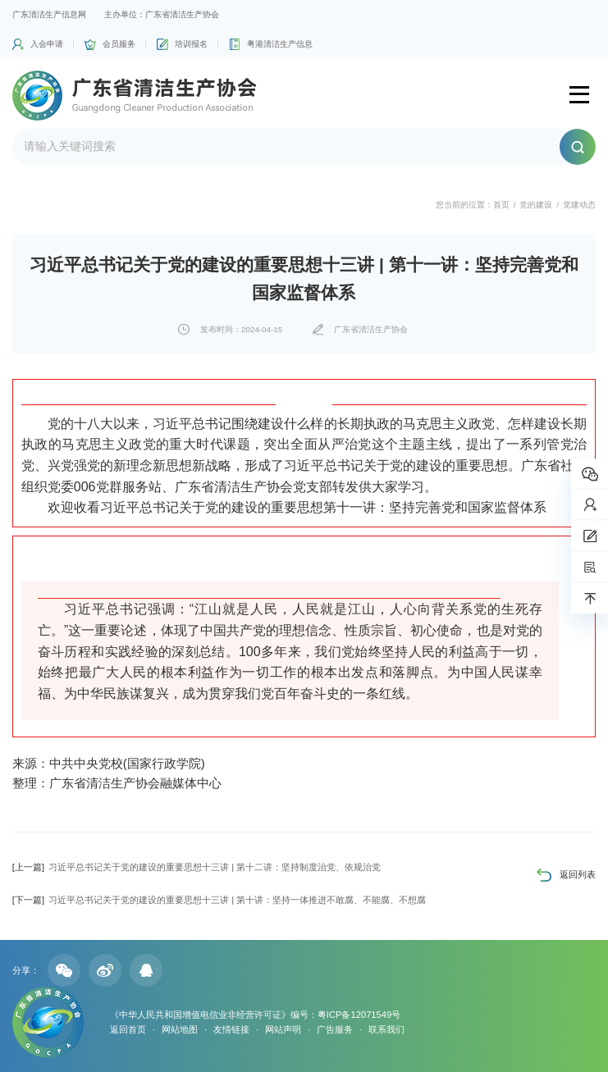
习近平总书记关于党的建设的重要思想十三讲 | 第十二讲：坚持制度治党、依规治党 (196, 867)
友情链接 (231, 1029)
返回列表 (578, 874)
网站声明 (283, 1029)
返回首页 (128, 1029)
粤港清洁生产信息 (280, 43)
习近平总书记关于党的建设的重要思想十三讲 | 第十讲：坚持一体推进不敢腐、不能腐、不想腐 (219, 900)
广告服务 (335, 1029)
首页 (501, 204)
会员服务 (119, 43)
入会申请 (46, 43)
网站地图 (180, 1029)
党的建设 (535, 204)
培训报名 (191, 43)
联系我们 (386, 1029)
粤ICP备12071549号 (359, 1015)
